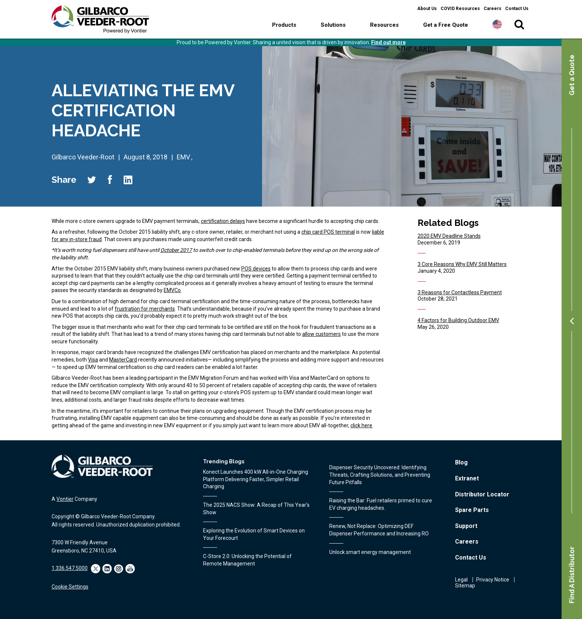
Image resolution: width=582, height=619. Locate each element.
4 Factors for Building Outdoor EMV (458, 320)
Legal (461, 579)
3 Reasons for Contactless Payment (460, 292)
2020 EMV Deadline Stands (449, 236)
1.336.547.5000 (70, 568)
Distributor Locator (482, 494)
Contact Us (517, 8)
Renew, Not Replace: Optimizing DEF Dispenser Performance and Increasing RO (379, 530)
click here (361, 425)
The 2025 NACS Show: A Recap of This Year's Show (256, 508)
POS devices (256, 269)
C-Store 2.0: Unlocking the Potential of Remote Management (247, 560)
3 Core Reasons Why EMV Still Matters (462, 264)
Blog (461, 462)
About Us (427, 8)
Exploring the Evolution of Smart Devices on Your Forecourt (254, 534)
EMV (183, 157)
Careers (492, 8)
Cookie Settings (70, 587)
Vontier (64, 499)
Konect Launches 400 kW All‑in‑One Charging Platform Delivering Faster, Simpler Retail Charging (255, 479)
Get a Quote (572, 75)
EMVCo (172, 290)
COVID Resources (460, 8)
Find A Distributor (572, 575)
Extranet (467, 478)
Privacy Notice (492, 579)
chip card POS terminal (328, 232)
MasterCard (123, 360)
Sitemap (465, 585)
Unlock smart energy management (370, 552)
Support (466, 525)
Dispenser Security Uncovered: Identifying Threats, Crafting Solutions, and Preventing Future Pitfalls (379, 474)
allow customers (321, 334)
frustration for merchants (145, 309)
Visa (93, 360)
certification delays (223, 221)
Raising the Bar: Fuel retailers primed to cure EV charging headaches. (380, 504)
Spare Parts (472, 509)
